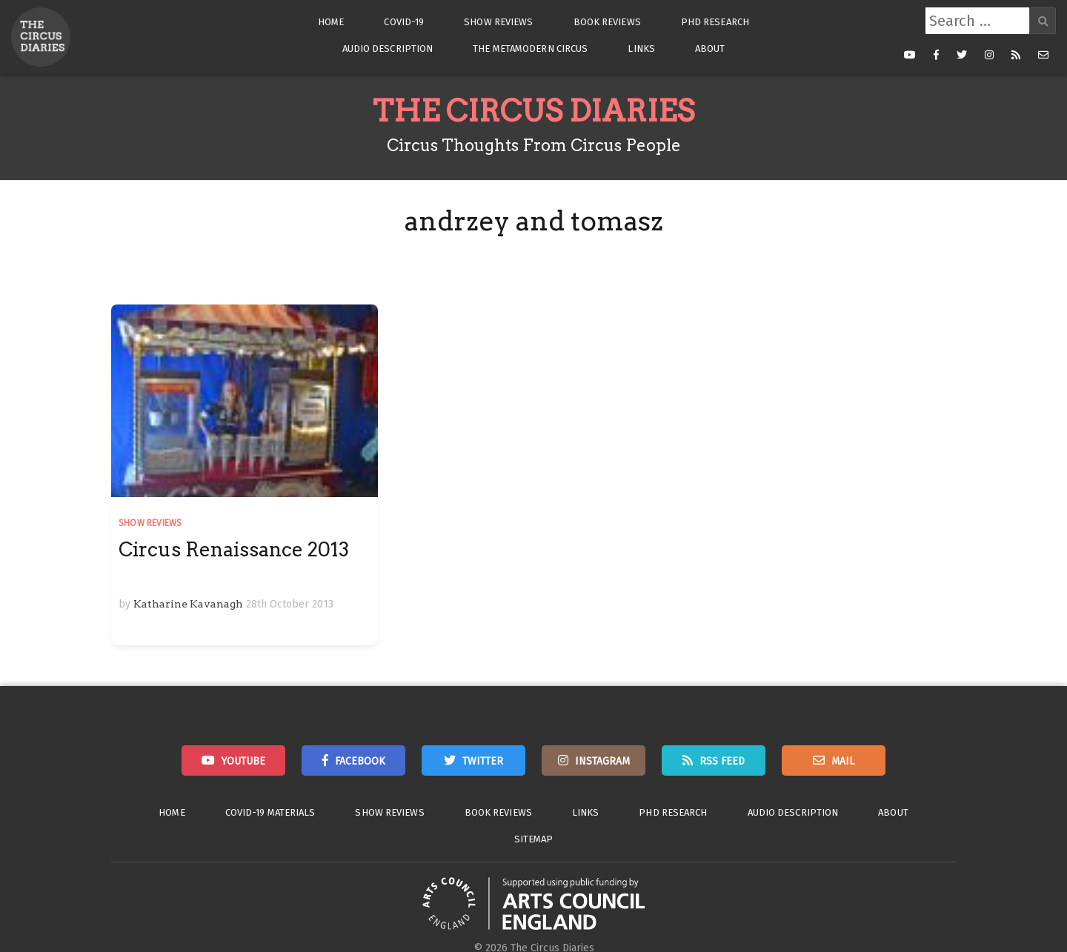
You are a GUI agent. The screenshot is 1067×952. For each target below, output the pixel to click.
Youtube (243, 761)
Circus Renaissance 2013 (234, 549)
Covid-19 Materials (270, 812)
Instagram (602, 761)
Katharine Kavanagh (188, 604)
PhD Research (715, 21)
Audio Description (387, 48)
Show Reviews (498, 21)
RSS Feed (722, 761)
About (710, 48)
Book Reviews (607, 21)
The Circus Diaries (533, 111)
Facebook (360, 761)
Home (331, 21)
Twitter (482, 761)
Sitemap (534, 839)
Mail (842, 761)
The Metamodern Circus (530, 48)
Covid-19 (404, 21)
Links (641, 48)
